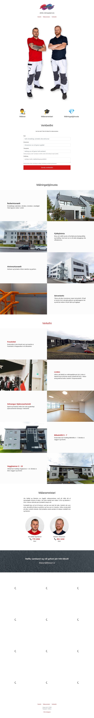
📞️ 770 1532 (35, 539)
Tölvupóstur (26, 148)
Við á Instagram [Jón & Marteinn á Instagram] (47, 712)
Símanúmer (26, 142)
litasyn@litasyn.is (47, 563)
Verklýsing (25, 156)
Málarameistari (46, 16)
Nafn (24, 136)
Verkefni (39, 16)
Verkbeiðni (54, 16)
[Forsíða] (47, 7)
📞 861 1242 (59, 539)
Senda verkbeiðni (47, 167)
